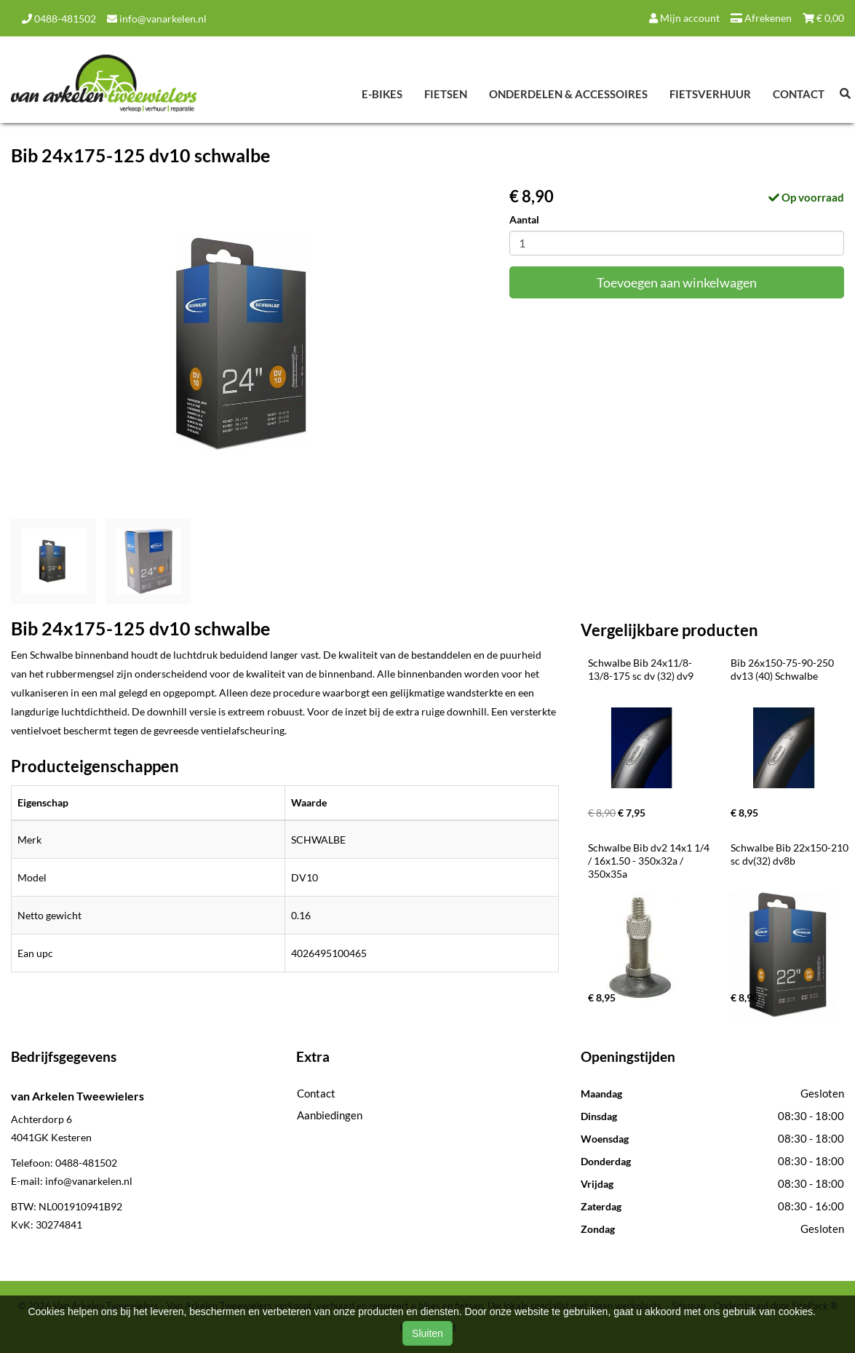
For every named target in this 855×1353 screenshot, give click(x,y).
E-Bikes (382, 93)
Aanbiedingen (329, 1115)
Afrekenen (761, 18)
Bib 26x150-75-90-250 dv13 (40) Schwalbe (783, 669)
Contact (798, 93)
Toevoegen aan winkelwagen (677, 282)
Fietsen (445, 93)
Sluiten (427, 1333)
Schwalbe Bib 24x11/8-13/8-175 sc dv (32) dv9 (640, 669)
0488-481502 (59, 18)
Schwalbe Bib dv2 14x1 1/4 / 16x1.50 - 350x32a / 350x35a (650, 860)
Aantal (524, 219)
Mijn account (684, 18)
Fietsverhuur (710, 93)
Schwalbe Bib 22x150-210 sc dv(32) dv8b (791, 854)
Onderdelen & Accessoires (568, 93)
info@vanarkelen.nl (157, 18)
